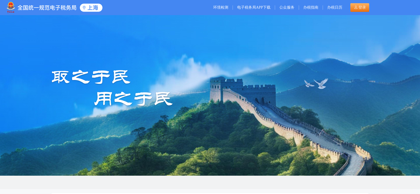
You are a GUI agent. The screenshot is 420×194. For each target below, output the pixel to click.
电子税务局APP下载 (253, 7)
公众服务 (286, 7)
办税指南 (310, 7)
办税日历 (334, 7)
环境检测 (220, 7)
